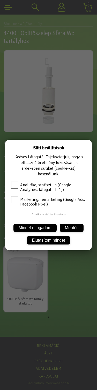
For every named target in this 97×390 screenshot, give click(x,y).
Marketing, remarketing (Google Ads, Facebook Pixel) (48, 202)
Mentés (71, 228)
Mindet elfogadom (35, 228)
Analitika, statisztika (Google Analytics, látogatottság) (41, 187)
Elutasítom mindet (48, 240)
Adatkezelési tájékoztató (49, 214)
